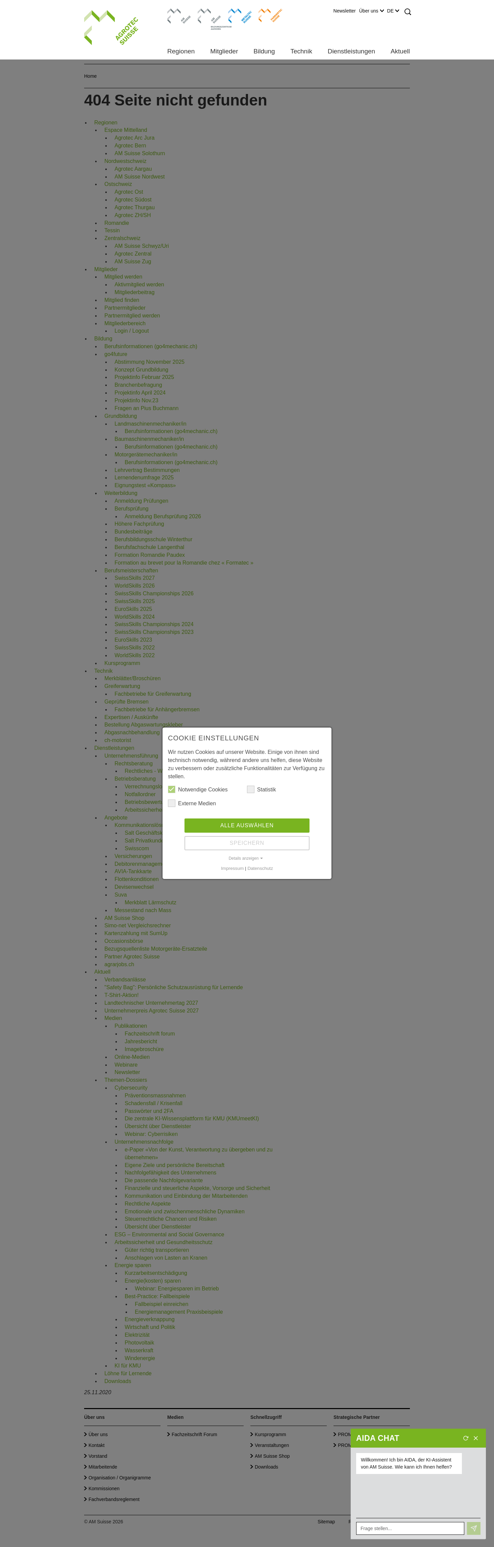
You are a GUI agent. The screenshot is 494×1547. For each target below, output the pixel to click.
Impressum (232, 868)
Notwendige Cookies (198, 789)
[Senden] (473, 1528)
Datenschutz (260, 868)
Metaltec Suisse (235, 15)
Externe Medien (192, 803)
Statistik (261, 789)
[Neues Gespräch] (466, 1438)
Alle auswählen (247, 825)
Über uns (371, 11)
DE (393, 11)
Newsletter (345, 11)
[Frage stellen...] (410, 1528)
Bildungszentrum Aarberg (209, 15)
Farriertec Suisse (267, 15)
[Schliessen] (475, 1438)
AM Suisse (177, 11)
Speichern (247, 843)
